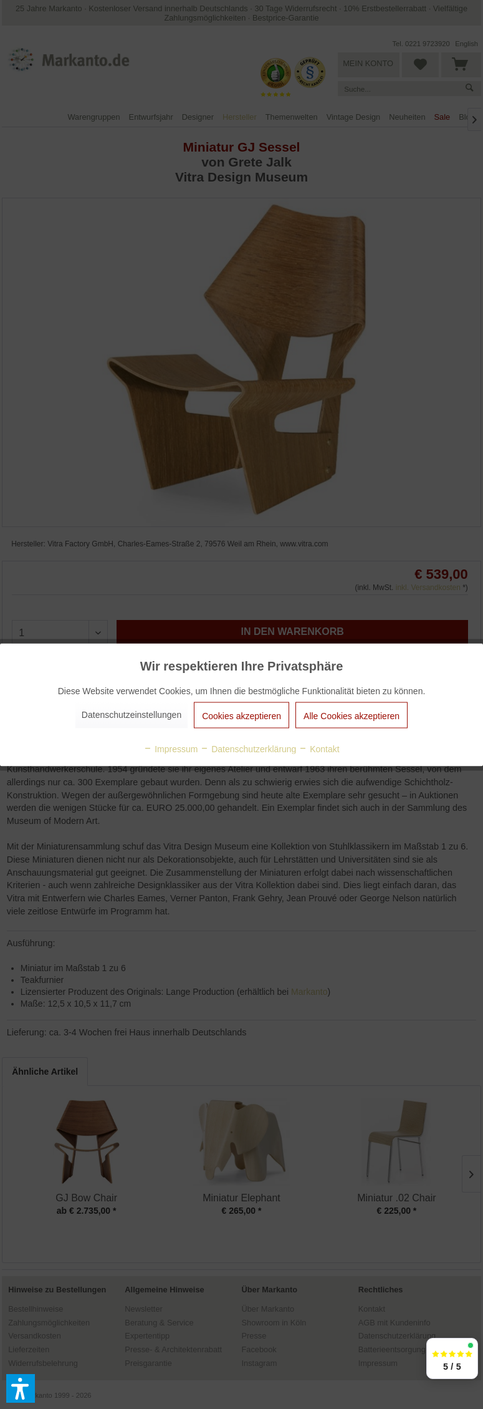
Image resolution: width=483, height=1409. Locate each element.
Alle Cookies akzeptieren (351, 715)
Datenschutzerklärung (248, 748)
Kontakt (319, 748)
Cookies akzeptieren (241, 715)
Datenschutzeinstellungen (131, 714)
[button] (20, 1388)
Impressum (170, 748)
